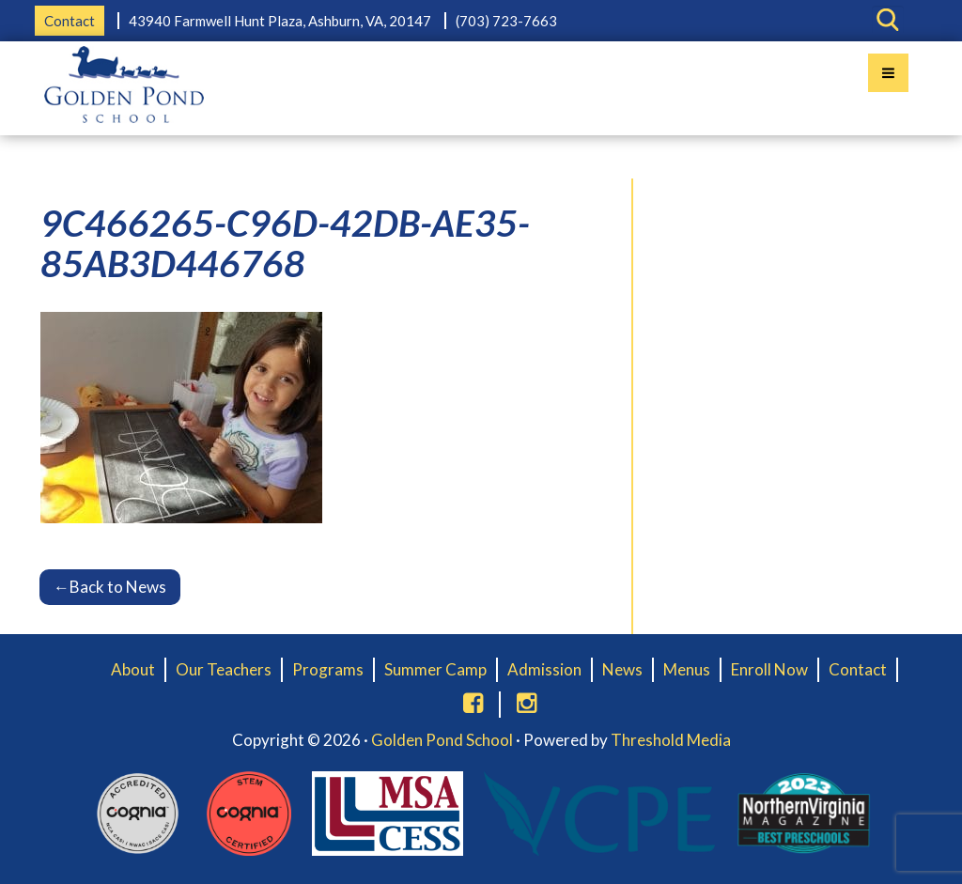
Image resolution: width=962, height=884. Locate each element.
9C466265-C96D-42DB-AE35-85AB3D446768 (285, 243)
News (622, 669)
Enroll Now (769, 669)
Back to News (110, 587)
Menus (686, 669)
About (133, 669)
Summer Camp (435, 669)
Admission (544, 669)
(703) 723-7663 (506, 20)
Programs (328, 669)
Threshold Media (671, 740)
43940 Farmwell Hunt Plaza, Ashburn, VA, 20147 (280, 20)
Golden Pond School (442, 740)
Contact (69, 20)
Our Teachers (224, 669)
